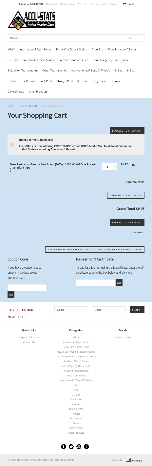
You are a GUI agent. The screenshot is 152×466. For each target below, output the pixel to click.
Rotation (82, 81)
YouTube (78, 446)
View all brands (123, 337)
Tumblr (86, 446)
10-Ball (12, 81)
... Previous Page (28, 106)
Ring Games (100, 81)
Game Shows (16, 91)
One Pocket (28, 81)
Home (11, 106)
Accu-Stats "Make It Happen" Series (114, 49)
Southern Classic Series (73, 60)
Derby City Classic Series (71, 49)
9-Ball (131, 70)
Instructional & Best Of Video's (90, 70)
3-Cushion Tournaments (23, 70)
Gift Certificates (67, 4)
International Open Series (36, 49)
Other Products (38, 91)
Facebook (63, 446)
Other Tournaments (54, 70)
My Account (51, 4)
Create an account (109, 4)
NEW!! (11, 49)
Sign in (93, 4)
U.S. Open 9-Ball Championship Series (31, 60)
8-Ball (119, 70)
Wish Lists (82, 4)
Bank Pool (46, 81)
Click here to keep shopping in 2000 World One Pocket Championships (94, 249)
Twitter (71, 446)
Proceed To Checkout (127, 130)
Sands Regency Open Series (110, 60)
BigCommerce (135, 460)
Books (116, 81)
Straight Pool (64, 81)
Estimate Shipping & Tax (125, 195)
